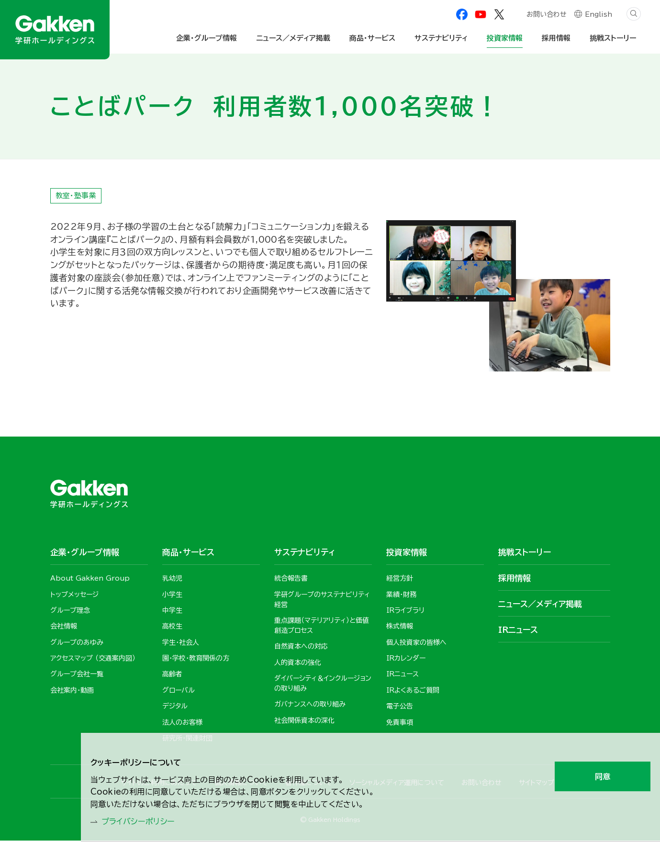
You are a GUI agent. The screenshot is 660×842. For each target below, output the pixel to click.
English (598, 15)
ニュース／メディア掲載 (293, 38)
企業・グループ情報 (206, 38)
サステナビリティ (441, 38)
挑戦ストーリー (613, 38)
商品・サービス (372, 38)
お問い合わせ (546, 15)
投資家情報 (505, 38)
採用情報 (556, 38)
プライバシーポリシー (143, 821)
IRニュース (518, 630)
